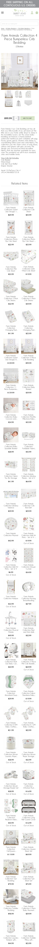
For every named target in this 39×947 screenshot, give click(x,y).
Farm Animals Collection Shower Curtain (29, 567)
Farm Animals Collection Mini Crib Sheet (11, 269)
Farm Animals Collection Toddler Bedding (11, 908)
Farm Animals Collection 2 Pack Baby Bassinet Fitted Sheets (28, 908)
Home (2, 28)
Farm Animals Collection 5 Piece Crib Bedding (28, 358)
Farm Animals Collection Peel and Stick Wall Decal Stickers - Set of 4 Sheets (28, 630)
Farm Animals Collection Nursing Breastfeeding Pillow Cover (29, 598)
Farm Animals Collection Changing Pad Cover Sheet (28, 328)
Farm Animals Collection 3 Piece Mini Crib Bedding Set (28, 662)
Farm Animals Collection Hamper (11, 597)
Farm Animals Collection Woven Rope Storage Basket (28, 754)
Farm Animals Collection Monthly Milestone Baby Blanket (28, 417)
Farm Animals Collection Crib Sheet (29, 209)
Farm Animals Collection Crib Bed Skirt (29, 506)
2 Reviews (19, 46)
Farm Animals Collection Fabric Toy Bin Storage (11, 476)
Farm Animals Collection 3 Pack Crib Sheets (28, 298)
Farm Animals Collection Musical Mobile (11, 630)
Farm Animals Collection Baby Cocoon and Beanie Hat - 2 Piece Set (11, 417)
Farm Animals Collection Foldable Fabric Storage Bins (28, 446)
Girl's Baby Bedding (24, 28)
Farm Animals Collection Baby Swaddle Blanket (11, 446)
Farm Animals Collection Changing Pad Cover (11, 328)
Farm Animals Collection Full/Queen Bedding (11, 849)
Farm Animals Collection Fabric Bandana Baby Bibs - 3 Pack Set (28, 693)
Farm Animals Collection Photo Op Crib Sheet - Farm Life (28, 239)
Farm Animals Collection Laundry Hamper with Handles (11, 938)
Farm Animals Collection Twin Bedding (11, 879)
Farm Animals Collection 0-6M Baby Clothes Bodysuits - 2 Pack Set (11, 725)
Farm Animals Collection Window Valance (11, 506)
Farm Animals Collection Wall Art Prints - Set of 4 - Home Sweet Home (28, 535)
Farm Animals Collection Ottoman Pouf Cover (28, 786)
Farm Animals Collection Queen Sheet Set (29, 849)
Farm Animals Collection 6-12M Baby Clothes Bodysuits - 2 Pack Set (28, 725)
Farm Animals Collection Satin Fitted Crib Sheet (28, 269)
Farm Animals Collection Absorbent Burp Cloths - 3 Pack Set (11, 693)
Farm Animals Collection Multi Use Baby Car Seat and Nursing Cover (11, 662)
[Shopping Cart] (37, 13)
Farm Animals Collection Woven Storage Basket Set (10, 786)
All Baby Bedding (11, 28)
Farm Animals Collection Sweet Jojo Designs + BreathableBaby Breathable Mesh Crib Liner (11, 210)
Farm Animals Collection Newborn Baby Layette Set (11, 818)
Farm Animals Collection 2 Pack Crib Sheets (11, 298)
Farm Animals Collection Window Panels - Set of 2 (28, 476)
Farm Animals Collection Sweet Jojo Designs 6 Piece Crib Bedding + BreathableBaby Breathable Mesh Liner (11, 358)
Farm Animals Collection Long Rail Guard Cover (28, 817)
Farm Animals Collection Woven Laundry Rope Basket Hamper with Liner (10, 754)
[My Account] (32, 13)
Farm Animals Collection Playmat (11, 534)
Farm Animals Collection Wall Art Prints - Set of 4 (11, 567)
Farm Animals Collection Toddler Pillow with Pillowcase (28, 938)
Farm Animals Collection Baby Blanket (28, 387)
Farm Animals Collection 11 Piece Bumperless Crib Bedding (11, 387)
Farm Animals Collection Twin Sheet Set (28, 879)
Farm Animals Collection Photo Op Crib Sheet (10, 239)
